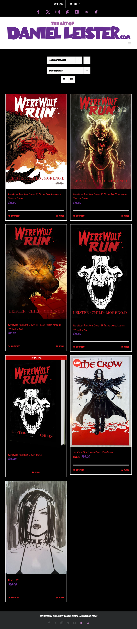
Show (56, 71)
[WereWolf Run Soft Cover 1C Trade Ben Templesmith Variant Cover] (100, 141)
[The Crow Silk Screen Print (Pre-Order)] (100, 401)
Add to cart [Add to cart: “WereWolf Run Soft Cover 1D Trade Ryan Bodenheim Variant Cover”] (15, 216)
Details (61, 216)
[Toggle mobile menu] (130, 44)
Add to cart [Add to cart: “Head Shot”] (15, 597)
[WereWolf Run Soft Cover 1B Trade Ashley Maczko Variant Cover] (36, 271)
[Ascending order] (86, 60)
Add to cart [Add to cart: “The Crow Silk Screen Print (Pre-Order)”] (80, 470)
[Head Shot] (36, 527)
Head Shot (13, 580)
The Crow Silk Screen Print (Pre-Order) (93, 452)
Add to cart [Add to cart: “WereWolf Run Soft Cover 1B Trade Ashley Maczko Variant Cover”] (15, 346)
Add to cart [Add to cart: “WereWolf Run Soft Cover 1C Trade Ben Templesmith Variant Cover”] (80, 216)
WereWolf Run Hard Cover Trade (25, 455)
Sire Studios (92, 616)
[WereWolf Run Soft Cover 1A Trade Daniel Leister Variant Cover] (100, 272)
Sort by (57, 60)
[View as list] (71, 79)
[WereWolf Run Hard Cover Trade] (36, 402)
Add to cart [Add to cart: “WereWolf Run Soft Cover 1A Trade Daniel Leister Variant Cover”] (80, 347)
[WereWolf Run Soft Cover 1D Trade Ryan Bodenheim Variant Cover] (36, 141)
